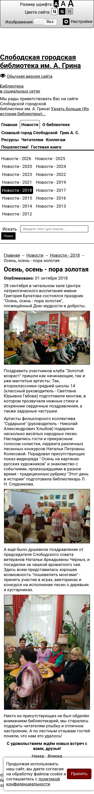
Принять (79, 773)
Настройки (81, 21)
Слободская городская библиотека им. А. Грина (40, 61)
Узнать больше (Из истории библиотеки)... (44, 111)
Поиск (8, 236)
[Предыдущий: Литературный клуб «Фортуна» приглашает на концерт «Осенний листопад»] (38, 756)
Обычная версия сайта (29, 76)
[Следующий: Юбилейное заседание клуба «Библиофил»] (55, 756)
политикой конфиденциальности (33, 781)
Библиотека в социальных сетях (20, 89)
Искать (10, 229)
